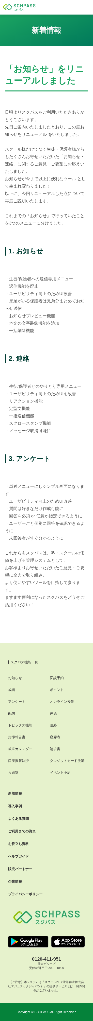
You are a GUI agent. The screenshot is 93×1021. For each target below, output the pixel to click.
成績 (11, 690)
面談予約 (57, 678)
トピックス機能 (20, 725)
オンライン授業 (62, 702)
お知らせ (15, 678)
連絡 (53, 725)
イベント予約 (60, 773)
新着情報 (15, 793)
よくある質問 (18, 819)
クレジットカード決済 (67, 761)
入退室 (13, 773)
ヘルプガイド (18, 856)
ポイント (57, 690)
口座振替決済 (18, 761)
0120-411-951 (46, 959)
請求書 (55, 749)
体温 (53, 713)
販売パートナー (20, 869)
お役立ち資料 (18, 844)
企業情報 (15, 881)
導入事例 (15, 806)
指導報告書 (16, 737)
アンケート (16, 702)
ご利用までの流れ (22, 831)
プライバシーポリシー (25, 894)
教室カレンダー (20, 749)
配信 (11, 713)
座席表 (55, 737)
